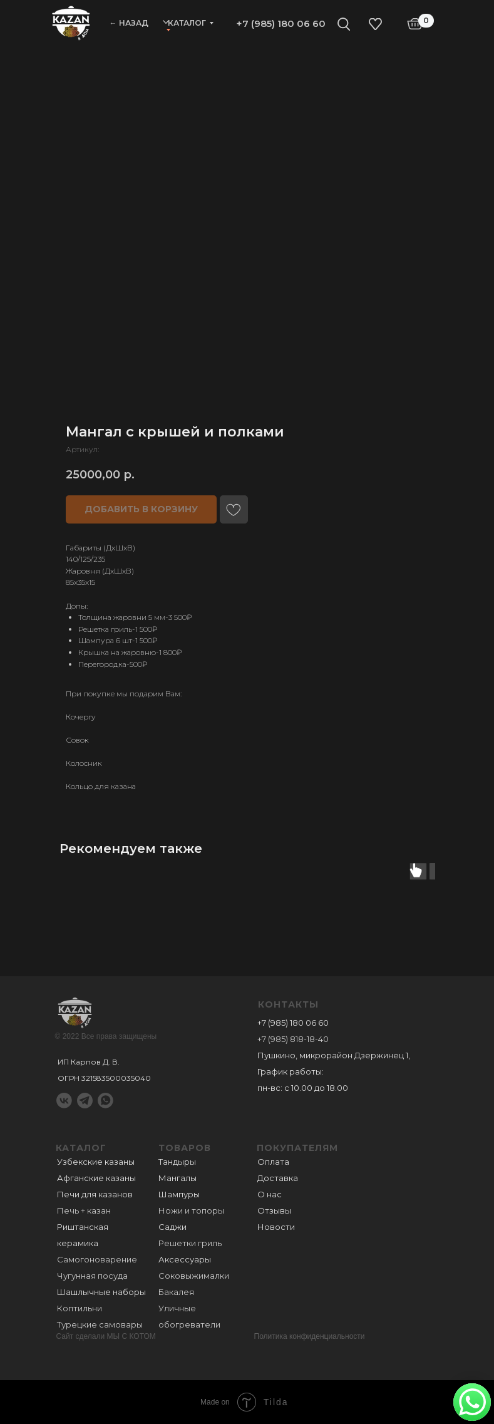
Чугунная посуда (92, 1276)
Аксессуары (184, 1259)
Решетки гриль (190, 1243)
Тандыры (177, 1162)
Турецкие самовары (100, 1324)
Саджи (172, 1227)
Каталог (187, 23)
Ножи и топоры (191, 1210)
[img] (71, 22)
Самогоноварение (97, 1259)
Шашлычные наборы (101, 1292)
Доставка (277, 1178)
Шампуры (179, 1194)
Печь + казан (84, 1210)
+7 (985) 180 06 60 (281, 23)
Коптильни (79, 1308)
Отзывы (274, 1210)
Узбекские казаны (96, 1162)
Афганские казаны (96, 1178)
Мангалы (177, 1178)
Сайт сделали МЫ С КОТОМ (106, 1336)
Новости (276, 1227)
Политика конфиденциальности (309, 1336)
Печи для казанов (95, 1194)
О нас (269, 1194)
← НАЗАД (129, 23)
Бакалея (176, 1292)
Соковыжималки (193, 1276)
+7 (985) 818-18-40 (293, 1039)
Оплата (273, 1162)
